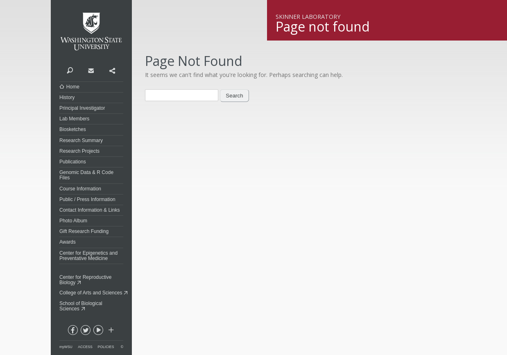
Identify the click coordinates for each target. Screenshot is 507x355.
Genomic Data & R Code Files (86, 175)
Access (85, 347)
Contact (90, 70)
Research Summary (81, 140)
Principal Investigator (82, 108)
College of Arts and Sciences (90, 293)
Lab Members (74, 119)
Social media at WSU (110, 331)
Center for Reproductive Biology (85, 279)
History (67, 97)
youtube (98, 331)
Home (72, 87)
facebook (72, 331)
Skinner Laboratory (308, 16)
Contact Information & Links (89, 210)
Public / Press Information (87, 199)
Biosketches (72, 129)
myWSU (65, 347)
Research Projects (79, 151)
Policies (106, 347)
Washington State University (91, 31)
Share (112, 70)
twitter (85, 331)
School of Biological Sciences (80, 306)
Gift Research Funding (84, 231)
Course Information (80, 189)
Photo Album (73, 221)
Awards (67, 242)
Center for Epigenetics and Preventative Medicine (88, 255)
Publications (72, 162)
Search (69, 70)
